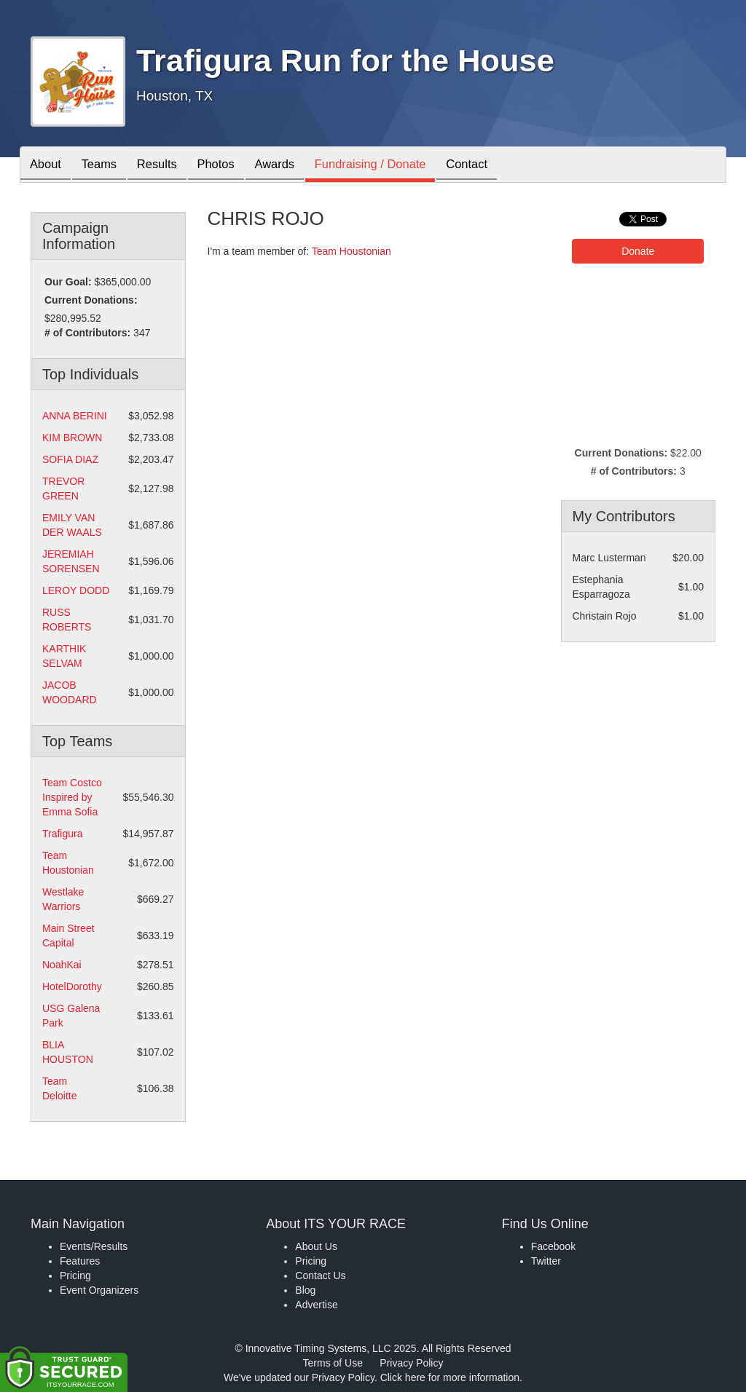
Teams (104, 166)
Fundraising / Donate (392, 166)
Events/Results (93, 1246)
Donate (637, 251)
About (47, 166)
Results (166, 166)
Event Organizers (99, 1290)
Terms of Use (333, 1363)
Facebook (553, 1246)
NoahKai (62, 964)
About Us (316, 1246)
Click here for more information (449, 1377)
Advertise (316, 1304)
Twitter (546, 1261)
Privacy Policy (411, 1363)
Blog (305, 1290)
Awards (292, 166)
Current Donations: (91, 300)
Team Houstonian (351, 251)
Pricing (75, 1275)
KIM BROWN (72, 437)
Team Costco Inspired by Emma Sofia (72, 797)
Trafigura (62, 833)
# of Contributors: (87, 333)
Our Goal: (68, 282)
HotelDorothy (72, 986)
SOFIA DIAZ (70, 459)
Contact (493, 166)
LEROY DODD (75, 590)
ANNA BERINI (74, 416)
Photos (229, 166)
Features (80, 1261)
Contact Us (320, 1275)
